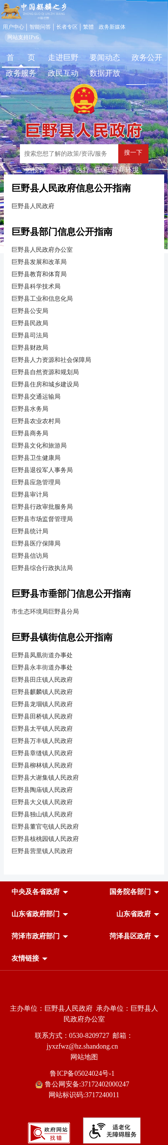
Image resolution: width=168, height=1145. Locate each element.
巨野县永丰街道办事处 (42, 667)
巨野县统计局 (29, 531)
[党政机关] (84, 992)
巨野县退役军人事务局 (42, 470)
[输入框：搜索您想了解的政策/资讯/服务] (69, 153)
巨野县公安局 (29, 311)
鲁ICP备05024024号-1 (84, 1073)
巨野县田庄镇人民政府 (42, 679)
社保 (65, 170)
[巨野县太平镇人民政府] (84, 729)
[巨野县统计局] (84, 531)
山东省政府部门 (35, 914)
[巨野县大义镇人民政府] (84, 802)
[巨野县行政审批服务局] (84, 507)
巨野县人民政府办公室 (42, 249)
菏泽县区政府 (130, 936)
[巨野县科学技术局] (84, 286)
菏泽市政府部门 (35, 936)
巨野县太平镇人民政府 (42, 728)
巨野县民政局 (29, 323)
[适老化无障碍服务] (111, 1130)
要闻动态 (105, 57)
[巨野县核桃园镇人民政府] (84, 839)
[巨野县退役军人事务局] (84, 470)
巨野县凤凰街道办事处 (42, 655)
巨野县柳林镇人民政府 (42, 765)
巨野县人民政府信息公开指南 (71, 188)
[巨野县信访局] (84, 556)
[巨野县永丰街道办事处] (84, 667)
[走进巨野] (63, 58)
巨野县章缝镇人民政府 (42, 753)
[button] (35, 891)
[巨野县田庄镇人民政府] (84, 680)
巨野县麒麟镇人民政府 (42, 692)
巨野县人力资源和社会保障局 (51, 360)
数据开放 (105, 73)
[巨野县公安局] (84, 311)
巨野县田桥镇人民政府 (42, 716)
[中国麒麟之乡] (33, 11)
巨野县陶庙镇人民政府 (42, 790)
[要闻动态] (105, 58)
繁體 (88, 27)
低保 (101, 170)
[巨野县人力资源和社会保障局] (84, 360)
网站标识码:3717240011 (84, 1095)
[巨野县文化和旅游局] (84, 446)
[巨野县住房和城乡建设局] (84, 384)
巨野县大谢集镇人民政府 (45, 777)
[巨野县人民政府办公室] (84, 250)
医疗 (83, 170)
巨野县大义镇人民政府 (42, 802)
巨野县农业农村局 (35, 421)
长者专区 (67, 27)
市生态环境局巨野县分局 (45, 611)
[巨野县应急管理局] (84, 482)
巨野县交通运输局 (35, 396)
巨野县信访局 (29, 555)
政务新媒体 (112, 27)
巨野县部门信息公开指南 (62, 232)
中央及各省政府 (35, 892)
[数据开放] (105, 74)
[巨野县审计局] (84, 495)
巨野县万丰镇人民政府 (42, 741)
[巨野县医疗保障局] (84, 543)
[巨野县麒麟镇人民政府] (84, 692)
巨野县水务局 (29, 409)
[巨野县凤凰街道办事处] (84, 655)
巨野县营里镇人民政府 (42, 851)
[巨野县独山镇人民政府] (84, 814)
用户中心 (13, 27)
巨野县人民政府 (32, 206)
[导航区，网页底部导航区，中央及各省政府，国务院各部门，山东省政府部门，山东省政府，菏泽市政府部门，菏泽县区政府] (84, 925)
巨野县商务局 (29, 433)
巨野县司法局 (29, 335)
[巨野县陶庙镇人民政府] (84, 790)
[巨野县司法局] (84, 335)
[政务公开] (147, 58)
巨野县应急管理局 (35, 482)
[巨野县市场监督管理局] (84, 519)
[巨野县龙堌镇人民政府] (84, 704)
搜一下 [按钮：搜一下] (133, 152)
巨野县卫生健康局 (35, 457)
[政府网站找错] (49, 1141)
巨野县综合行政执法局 (42, 568)
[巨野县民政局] (84, 323)
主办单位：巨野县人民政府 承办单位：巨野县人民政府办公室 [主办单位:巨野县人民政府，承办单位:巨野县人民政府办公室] (84, 1014)
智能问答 (40, 27)
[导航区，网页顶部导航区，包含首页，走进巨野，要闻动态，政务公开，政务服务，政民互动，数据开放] (84, 66)
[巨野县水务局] (84, 409)
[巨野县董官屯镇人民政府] (84, 827)
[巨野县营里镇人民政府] (84, 851)
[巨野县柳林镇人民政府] (84, 765)
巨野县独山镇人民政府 (42, 814)
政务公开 (147, 57)
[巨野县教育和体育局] (84, 274)
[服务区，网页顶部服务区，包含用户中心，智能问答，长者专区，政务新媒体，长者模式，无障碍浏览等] (84, 31)
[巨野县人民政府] (84, 127)
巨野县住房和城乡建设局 (45, 384)
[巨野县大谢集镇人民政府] (84, 778)
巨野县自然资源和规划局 (45, 372)
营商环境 (125, 170)
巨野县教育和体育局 (39, 274)
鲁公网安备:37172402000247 (84, 1084)
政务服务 (21, 73)
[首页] (21, 58)
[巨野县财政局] (84, 348)
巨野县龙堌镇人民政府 (42, 704)
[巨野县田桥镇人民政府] (84, 716)
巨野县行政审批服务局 (42, 506)
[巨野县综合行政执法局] (84, 568)
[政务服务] (21, 74)
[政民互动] (63, 74)
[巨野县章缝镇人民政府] (84, 753)
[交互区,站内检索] (88, 154)
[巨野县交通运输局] (84, 397)
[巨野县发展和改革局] (84, 262)
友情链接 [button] (25, 958)
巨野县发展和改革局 (39, 262)
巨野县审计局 (29, 494)
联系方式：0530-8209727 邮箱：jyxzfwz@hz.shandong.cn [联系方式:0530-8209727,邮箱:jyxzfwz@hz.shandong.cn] (84, 1041)
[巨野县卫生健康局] (84, 458)
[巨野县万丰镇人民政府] (84, 741)
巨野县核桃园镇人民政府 (45, 839)
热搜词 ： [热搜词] (40, 170)
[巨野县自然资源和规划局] (84, 372)
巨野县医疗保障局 (35, 543)
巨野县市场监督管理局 (42, 519)
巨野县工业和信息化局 (42, 298)
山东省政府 (133, 914)
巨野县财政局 (29, 347)
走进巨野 (63, 57)
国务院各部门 (130, 892)
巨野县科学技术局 (35, 286)
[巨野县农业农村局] (84, 421)
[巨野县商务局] (84, 433)
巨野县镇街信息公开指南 (62, 637)
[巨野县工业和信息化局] (84, 299)
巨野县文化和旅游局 (39, 445)
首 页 (21, 57)
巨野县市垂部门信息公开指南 (71, 594)
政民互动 (63, 73)
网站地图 (84, 1057)
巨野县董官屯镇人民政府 (45, 826)
